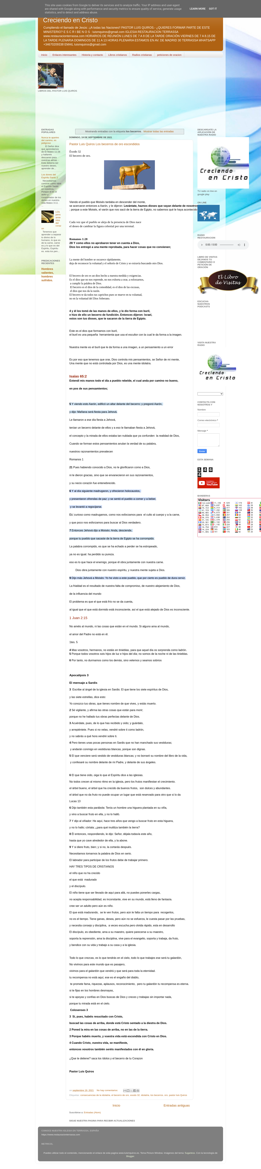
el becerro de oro (120, 1095)
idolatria (145, 1095)
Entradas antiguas (177, 1105)
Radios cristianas (142, 54)
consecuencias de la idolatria (95, 1095)
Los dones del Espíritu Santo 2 (49, 176)
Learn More (198, 8)
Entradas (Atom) (92, 1112)
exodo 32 (135, 1095)
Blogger (130, 1156)
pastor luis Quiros (178, 1095)
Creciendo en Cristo (70, 20)
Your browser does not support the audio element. (223, 244)
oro (166, 1095)
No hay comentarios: (108, 1090)
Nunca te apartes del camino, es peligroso (50, 140)
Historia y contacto (92, 54)
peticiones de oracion (169, 54)
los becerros (156, 1095)
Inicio (44, 54)
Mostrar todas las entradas (159, 131)
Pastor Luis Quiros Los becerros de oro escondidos (104, 144)
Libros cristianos (117, 54)
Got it (213, 8)
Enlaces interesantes (64, 54)
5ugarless (190, 1153)
